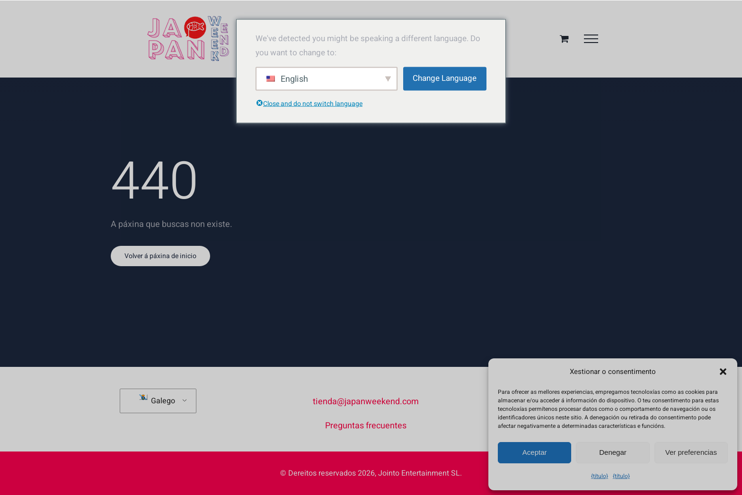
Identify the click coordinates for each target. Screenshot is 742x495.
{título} (599, 476)
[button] (723, 371)
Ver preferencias (691, 452)
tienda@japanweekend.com (366, 401)
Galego (157, 400)
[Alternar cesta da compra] (564, 38)
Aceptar (534, 452)
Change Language (445, 78)
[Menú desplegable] (591, 39)
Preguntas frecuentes (365, 425)
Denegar (613, 452)
